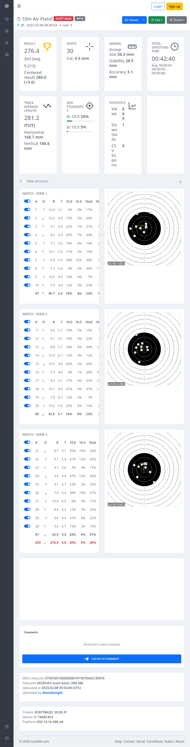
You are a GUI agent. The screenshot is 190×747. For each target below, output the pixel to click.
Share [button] (175, 20)
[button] (180, 182)
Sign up (174, 6)
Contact (129, 741)
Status (169, 741)
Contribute (155, 741)
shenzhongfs (52, 692)
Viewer (132, 20)
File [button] (155, 20)
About (179, 741)
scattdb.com (40, 741)
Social (141, 741)
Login (158, 6)
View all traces (37, 181)
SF (20, 25)
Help (118, 741)
